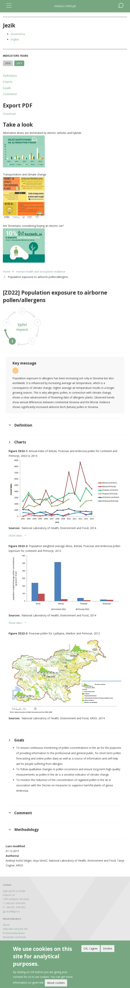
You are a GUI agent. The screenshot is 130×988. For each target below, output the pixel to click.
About (6, 925)
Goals (7, 88)
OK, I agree (91, 948)
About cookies (56, 983)
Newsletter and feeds (14, 937)
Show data (15, 535)
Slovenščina (17, 34)
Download (9, 114)
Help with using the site (15, 929)
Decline (107, 948)
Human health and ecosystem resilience (40, 271)
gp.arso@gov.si (11, 911)
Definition (10, 76)
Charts (7, 82)
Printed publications (14, 933)
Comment (10, 94)
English (14, 39)
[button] (65, 151)
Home (6, 271)
